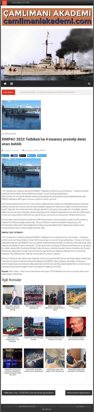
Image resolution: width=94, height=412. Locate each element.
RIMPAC (43, 150)
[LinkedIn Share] (5, 155)
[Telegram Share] (41, 155)
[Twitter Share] (22, 155)
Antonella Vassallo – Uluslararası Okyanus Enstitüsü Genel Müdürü (47, 92)
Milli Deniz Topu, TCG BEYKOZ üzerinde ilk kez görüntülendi (29, 393)
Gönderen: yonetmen (11, 150)
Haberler (5, 126)
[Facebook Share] (14, 155)
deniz (30, 150)
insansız (36, 150)
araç (26, 150)
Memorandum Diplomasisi (78, 393)
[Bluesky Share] (31, 155)
